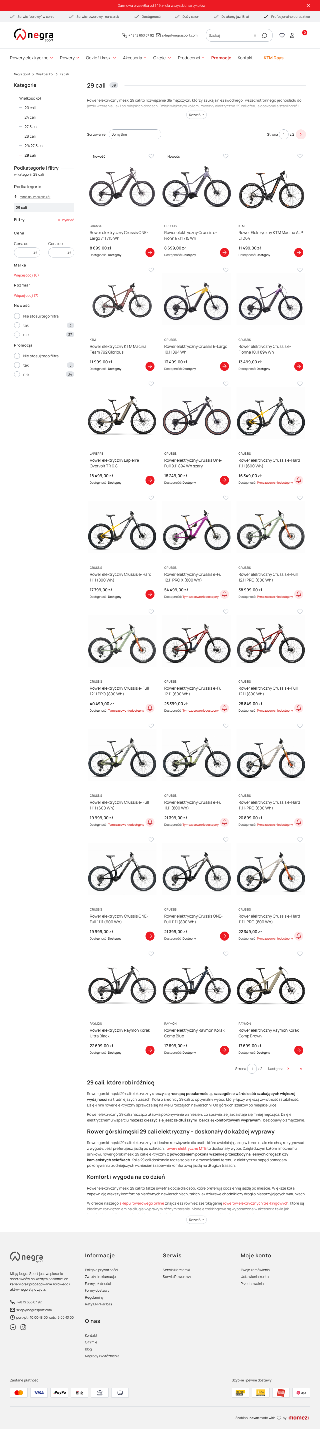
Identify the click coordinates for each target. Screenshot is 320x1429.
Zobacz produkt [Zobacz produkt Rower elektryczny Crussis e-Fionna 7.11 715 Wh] (224, 252)
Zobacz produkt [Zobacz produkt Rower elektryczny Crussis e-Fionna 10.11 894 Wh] (298, 366)
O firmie (91, 1342)
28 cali (30, 136)
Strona (272, 134)
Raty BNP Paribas (98, 1304)
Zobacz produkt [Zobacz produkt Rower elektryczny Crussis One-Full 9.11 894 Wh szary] (224, 480)
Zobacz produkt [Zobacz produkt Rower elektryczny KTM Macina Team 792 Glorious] (150, 366)
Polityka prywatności (101, 1269)
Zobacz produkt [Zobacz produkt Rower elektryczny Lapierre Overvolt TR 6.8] (150, 480)
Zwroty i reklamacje (100, 1276)
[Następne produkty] (279, 1069)
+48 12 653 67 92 (141, 35)
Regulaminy (94, 1297)
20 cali (30, 107)
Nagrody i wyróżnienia (102, 1355)
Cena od (21, 243)
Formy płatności (98, 1283)
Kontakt (91, 1335)
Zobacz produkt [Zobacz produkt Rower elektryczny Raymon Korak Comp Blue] (224, 1050)
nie (26, 334)
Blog (88, 1349)
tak (25, 325)
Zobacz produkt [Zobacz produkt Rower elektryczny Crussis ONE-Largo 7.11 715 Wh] (150, 252)
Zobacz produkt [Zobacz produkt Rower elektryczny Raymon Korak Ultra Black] (150, 1050)
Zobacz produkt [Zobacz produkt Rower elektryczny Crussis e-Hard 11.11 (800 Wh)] (150, 594)
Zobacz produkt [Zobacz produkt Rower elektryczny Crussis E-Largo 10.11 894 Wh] (224, 366)
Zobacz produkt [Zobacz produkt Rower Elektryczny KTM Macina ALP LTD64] (298, 252)
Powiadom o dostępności (298, 480)
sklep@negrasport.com (180, 35)
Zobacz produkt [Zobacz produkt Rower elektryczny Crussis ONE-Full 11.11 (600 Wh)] (150, 936)
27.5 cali (31, 126)
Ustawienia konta (255, 1276)
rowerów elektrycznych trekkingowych (255, 1203)
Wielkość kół (45, 74)
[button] (264, 35)
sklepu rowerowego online (142, 1203)
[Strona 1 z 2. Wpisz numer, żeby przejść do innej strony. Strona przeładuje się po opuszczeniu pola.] (283, 134)
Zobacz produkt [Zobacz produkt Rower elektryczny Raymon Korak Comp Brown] (298, 1050)
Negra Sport (22, 74)
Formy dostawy (97, 1290)
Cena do (55, 243)
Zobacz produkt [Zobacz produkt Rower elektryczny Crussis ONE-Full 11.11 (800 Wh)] (224, 936)
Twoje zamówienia (255, 1269)
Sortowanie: (96, 134)
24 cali (30, 117)
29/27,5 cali (34, 145)
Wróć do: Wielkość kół (32, 197)
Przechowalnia (252, 1283)
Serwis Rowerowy (177, 1276)
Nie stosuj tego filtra (40, 316)
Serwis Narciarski (176, 1269)
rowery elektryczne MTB (186, 1148)
